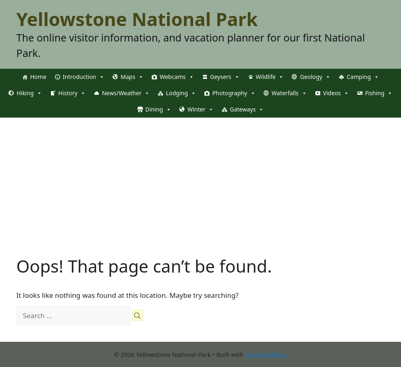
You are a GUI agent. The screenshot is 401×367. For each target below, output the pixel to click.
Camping (363, 77)
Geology (315, 77)
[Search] (137, 315)
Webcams (177, 77)
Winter (200, 109)
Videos (336, 93)
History (72, 93)
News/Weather (126, 93)
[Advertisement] (200, 179)
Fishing (378, 93)
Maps (132, 77)
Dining (158, 109)
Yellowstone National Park (137, 19)
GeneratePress (266, 354)
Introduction (83, 77)
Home (38, 77)
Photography (233, 93)
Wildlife (270, 77)
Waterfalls (289, 93)
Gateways (247, 109)
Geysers (225, 77)
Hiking (29, 93)
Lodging (181, 93)
